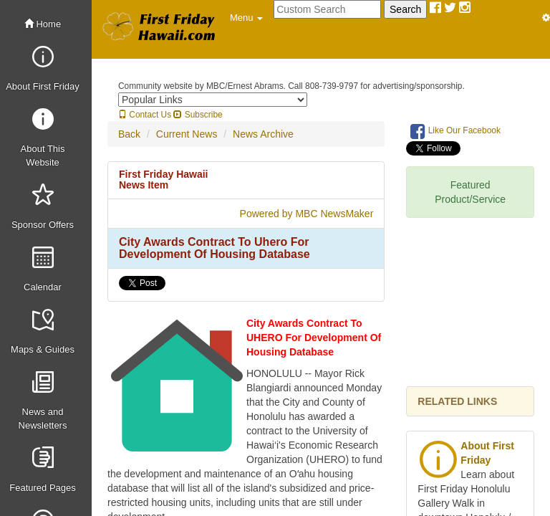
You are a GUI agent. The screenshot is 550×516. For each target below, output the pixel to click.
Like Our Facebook (455, 131)
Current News (187, 134)
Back (129, 134)
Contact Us (144, 115)
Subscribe (197, 115)
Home (42, 24)
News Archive (263, 134)
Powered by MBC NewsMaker (307, 213)
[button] (246, 18)
